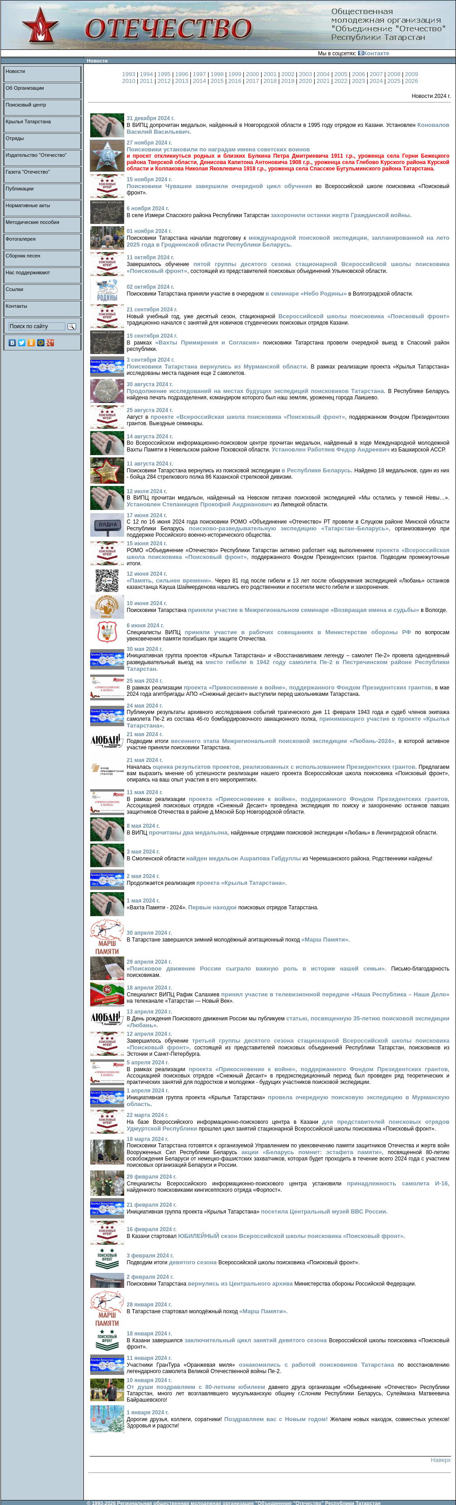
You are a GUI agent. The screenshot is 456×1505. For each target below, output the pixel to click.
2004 (324, 74)
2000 (253, 74)
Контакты (17, 306)
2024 (377, 81)
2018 (271, 81)
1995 (165, 74)
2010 (129, 81)
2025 (395, 81)
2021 (324, 81)
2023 (359, 81)
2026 (411, 81)
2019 (288, 81)
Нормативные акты (28, 205)
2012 (165, 81)
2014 (200, 81)
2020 (306, 81)
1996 (182, 74)
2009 (411, 74)
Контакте (373, 53)
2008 (395, 74)
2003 (306, 74)
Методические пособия (32, 222)
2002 (288, 74)
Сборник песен (23, 255)
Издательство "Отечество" (36, 155)
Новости (15, 71)
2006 (359, 74)
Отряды (15, 138)
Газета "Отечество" (28, 172)
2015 (218, 81)
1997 (200, 74)
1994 (147, 74)
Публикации (20, 188)
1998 (218, 74)
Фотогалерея (21, 239)
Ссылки (15, 289)
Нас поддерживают (28, 272)
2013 (182, 81)
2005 (342, 74)
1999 (235, 74)
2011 (147, 81)
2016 (235, 81)
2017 (253, 81)
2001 (271, 74)
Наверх (441, 1459)
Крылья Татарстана (28, 121)
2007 (377, 74)
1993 (129, 74)
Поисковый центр (26, 104)
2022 (342, 81)
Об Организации (25, 88)
